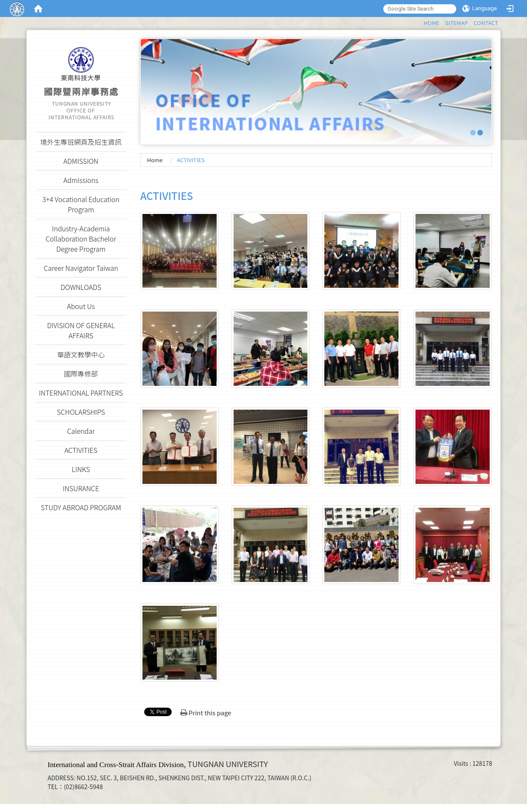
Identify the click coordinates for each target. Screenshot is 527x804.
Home (155, 160)
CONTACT (486, 23)
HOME (431, 23)
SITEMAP (456, 23)
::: (419, 21)
